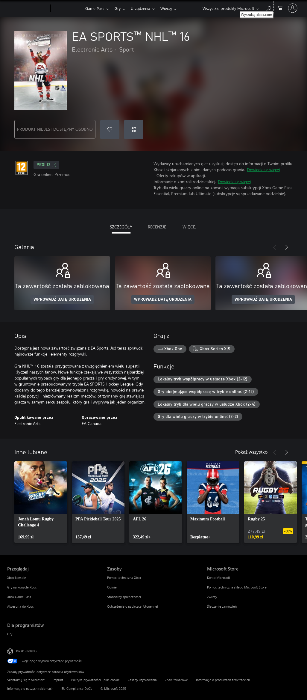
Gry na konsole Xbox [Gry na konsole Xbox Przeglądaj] (22, 587)
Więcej (169, 8)
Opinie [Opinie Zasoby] (112, 587)
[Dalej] (287, 247)
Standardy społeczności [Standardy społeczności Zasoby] (124, 597)
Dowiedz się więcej (263, 169)
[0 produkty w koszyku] (280, 8)
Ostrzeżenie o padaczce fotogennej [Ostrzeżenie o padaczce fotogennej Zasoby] (132, 606)
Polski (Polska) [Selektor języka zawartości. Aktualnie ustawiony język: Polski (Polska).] (26, 651)
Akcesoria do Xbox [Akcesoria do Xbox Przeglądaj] (20, 606)
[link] (40, 502)
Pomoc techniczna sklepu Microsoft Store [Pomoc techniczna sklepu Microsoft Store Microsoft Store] (237, 587)
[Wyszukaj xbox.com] (268, 7)
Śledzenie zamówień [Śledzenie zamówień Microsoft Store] (222, 606)
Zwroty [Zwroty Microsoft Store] (212, 597)
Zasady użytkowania (142, 680)
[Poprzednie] (275, 247)
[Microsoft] (27, 8)
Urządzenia (143, 8)
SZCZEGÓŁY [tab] (121, 227)
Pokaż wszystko (251, 451)
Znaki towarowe (176, 680)
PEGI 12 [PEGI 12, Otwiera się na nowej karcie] (46, 164)
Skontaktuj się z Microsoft (26, 680)
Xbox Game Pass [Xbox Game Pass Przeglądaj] (19, 597)
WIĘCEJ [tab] (190, 227)
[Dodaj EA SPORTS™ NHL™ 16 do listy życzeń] (109, 129)
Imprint (58, 680)
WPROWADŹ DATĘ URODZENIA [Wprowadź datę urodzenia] (62, 299)
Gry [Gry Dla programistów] (9, 634)
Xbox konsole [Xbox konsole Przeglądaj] (16, 577)
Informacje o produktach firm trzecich (223, 680)
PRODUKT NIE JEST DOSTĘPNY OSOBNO (55, 129)
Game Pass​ (94, 8)
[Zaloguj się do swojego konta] (292, 8)
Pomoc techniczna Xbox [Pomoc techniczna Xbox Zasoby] (124, 577)
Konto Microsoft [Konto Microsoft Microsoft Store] (218, 577)
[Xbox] (67, 8)
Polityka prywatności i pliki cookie (95, 680)
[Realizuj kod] (133, 129)
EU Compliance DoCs (76, 688)
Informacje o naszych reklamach (30, 688)
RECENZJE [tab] (157, 227)
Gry (119, 8)
